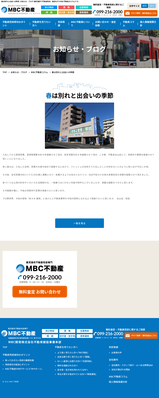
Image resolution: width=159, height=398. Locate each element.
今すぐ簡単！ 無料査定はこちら (144, 13)
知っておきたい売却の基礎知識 (19, 360)
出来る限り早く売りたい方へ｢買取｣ (73, 356)
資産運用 (83, 12)
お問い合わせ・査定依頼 (105, 23)
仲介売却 (49, 7)
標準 (145, 6)
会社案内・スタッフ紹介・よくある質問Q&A (132, 365)
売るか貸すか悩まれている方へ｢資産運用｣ (76, 374)
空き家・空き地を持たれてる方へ (72, 369)
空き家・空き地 (66, 12)
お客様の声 (116, 352)
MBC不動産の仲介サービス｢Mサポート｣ (23, 368)
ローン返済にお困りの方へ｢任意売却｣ (74, 361)
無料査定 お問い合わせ (40, 292)
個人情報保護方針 (148, 23)
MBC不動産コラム (39, 72)
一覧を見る (79, 223)
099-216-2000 (109, 11)
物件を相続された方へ (67, 365)
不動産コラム (128, 23)
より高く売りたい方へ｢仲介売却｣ (72, 352)
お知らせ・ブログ (19, 72)
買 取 (66, 7)
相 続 (49, 12)
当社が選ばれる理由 (120, 369)
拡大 (152, 6)
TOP (5, 72)
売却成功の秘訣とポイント (17, 364)
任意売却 (83, 7)
